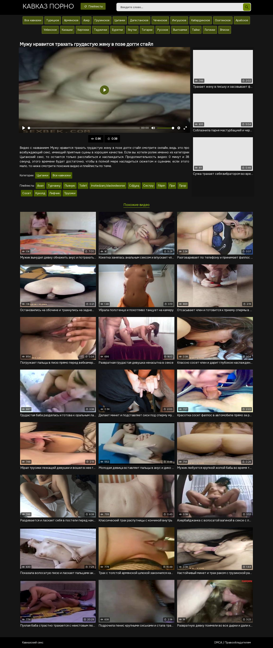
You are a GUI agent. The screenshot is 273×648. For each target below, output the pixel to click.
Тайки (196, 30)
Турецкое (52, 20)
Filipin (161, 186)
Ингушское (179, 20)
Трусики (69, 193)
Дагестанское (139, 20)
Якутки (132, 30)
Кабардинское (200, 20)
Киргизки (83, 30)
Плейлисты (93, 6)
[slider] (84, 128)
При (172, 186)
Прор (182, 186)
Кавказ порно (48, 6)
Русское (162, 30)
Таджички (100, 30)
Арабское (242, 20)
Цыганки (120, 20)
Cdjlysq (134, 186)
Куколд (40, 193)
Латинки (210, 30)
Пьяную (70, 186)
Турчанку (54, 186)
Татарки (147, 30)
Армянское (71, 20)
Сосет (26, 193)
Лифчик (54, 193)
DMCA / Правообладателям (232, 642)
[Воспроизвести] (24, 128)
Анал (40, 186)
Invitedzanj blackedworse (108, 186)
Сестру (148, 186)
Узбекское (50, 30)
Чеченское (160, 20)
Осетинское (223, 20)
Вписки (224, 30)
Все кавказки (32, 20)
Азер (86, 20)
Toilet (83, 186)
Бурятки (117, 30)
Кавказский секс (32, 642)
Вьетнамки (180, 30)
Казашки (67, 30)
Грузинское (102, 20)
